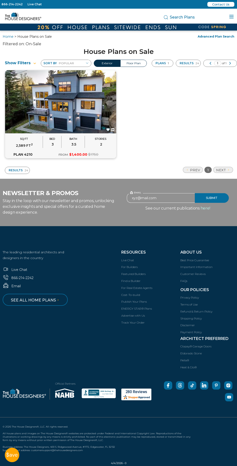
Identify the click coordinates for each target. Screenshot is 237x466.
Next (223, 170)
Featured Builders (133, 274)
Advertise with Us (133, 315)
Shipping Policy (191, 318)
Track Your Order (133, 322)
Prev (193, 170)
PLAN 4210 (23, 154)
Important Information (196, 267)
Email (12, 286)
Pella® (184, 360)
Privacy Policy (189, 297)
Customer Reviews (193, 274)
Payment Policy (191, 332)
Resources (133, 252)
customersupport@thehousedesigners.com (57, 450)
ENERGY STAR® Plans (136, 308)
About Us (191, 252)
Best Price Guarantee (194, 260)
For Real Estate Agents (136, 288)
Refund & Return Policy (196, 311)
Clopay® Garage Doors (195, 346)
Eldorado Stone (191, 353)
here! (205, 208)
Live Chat (34, 4)
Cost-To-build (130, 295)
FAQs (183, 281)
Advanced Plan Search (216, 36)
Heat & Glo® (188, 367)
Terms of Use (189, 304)
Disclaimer (187, 325)
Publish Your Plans (134, 301)
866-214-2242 (12, 4)
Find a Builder (131, 281)
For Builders (129, 267)
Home (8, 36)
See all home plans (35, 300)
